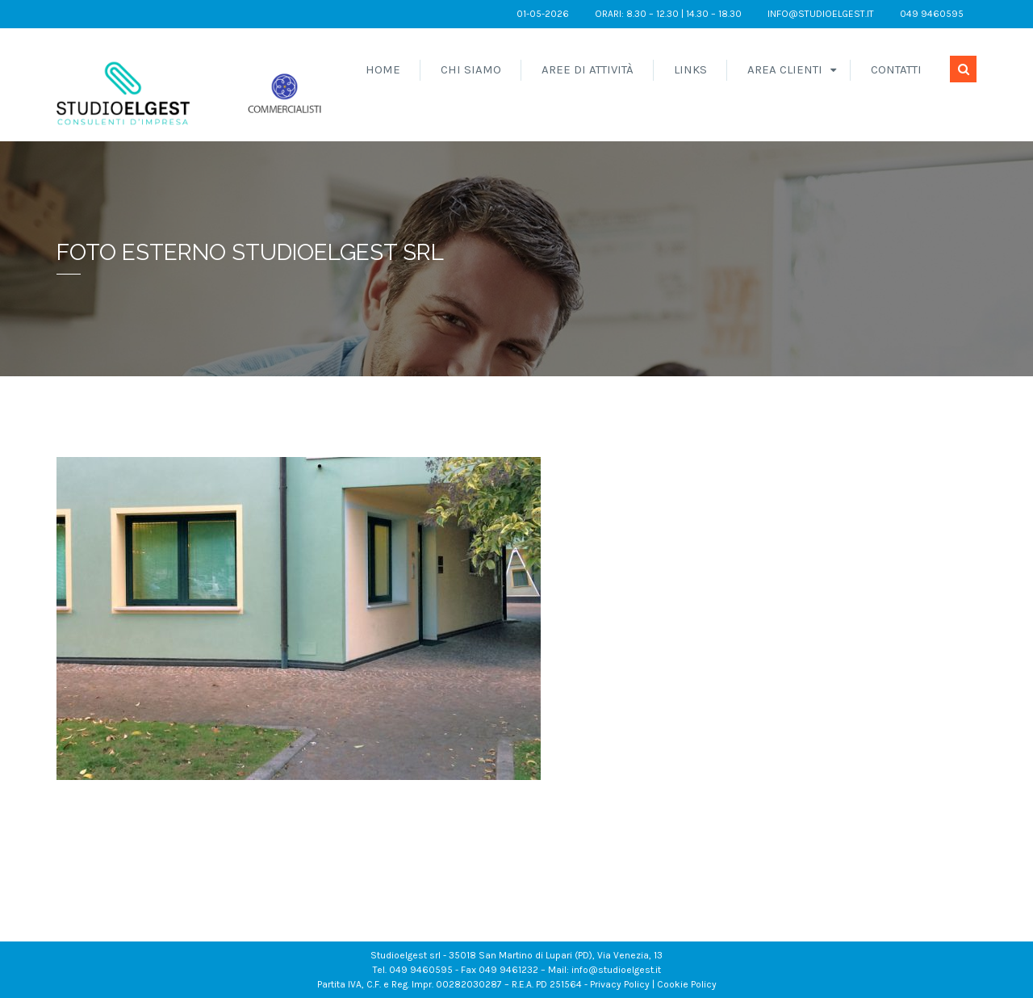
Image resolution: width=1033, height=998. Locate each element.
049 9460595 (932, 13)
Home (383, 69)
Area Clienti (784, 69)
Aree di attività (588, 69)
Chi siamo (471, 69)
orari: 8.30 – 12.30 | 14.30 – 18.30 (668, 13)
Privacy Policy (620, 984)
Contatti (896, 69)
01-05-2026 (542, 13)
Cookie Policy (687, 984)
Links (690, 69)
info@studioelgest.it (820, 13)
